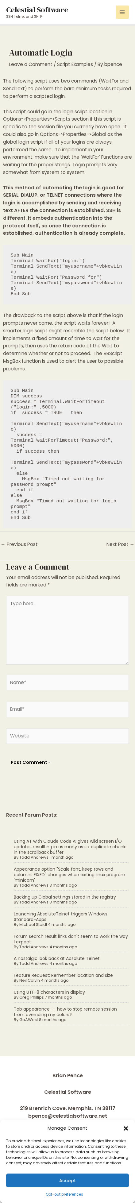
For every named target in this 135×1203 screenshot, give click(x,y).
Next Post (120, 544)
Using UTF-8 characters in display (49, 992)
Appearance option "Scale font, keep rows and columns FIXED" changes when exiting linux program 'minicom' (69, 874)
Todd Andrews (33, 857)
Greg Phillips (31, 997)
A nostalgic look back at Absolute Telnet (57, 958)
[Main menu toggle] (122, 12)
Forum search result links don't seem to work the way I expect (71, 939)
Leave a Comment (30, 64)
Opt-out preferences (64, 1194)
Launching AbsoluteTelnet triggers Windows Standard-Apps (60, 917)
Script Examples (75, 64)
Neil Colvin (29, 980)
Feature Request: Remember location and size (63, 975)
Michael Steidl (33, 924)
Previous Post (19, 544)
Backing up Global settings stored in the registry (65, 897)
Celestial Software (37, 9)
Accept (67, 1180)
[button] (126, 1128)
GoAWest (28, 1020)
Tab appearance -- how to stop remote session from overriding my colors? (65, 1012)
